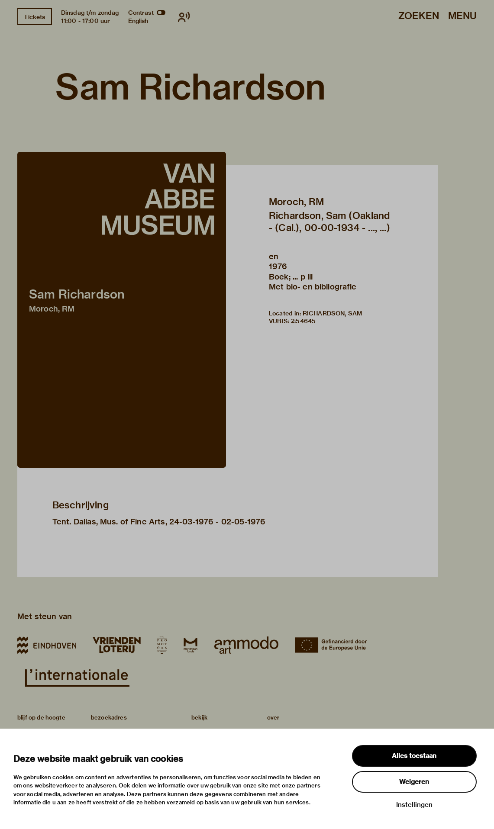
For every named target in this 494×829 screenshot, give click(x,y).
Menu (462, 16)
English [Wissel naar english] (138, 21)
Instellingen (414, 804)
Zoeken (418, 16)
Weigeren (414, 782)
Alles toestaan (414, 756)
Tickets (34, 17)
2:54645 (303, 321)
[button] (121, 310)
